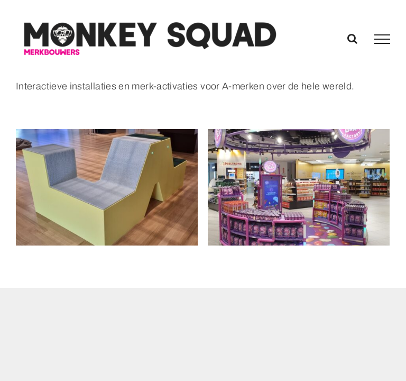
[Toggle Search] (352, 38)
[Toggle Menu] (382, 39)
